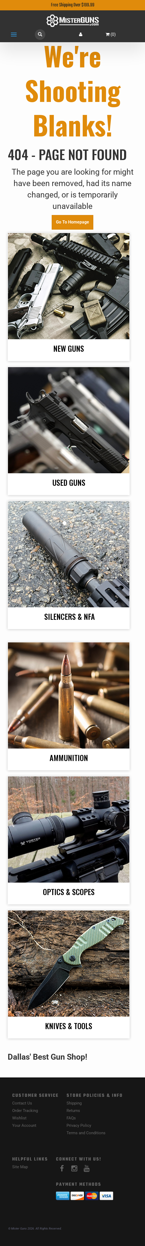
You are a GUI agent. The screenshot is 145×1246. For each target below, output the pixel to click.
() (111, 34)
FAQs (71, 1118)
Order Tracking (25, 1110)
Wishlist (19, 1118)
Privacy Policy (79, 1125)
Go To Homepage (72, 222)
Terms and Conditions (86, 1133)
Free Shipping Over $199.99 (72, 5)
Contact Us (22, 1103)
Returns (73, 1110)
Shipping (74, 1103)
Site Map (20, 1167)
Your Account (24, 1125)
